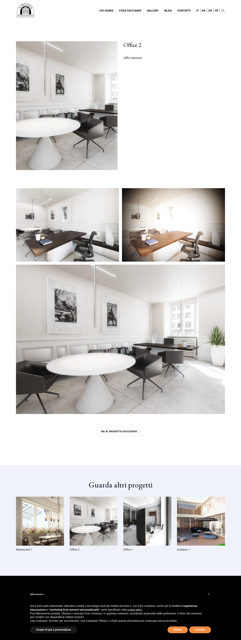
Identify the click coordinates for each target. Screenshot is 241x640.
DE (210, 10)
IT (197, 10)
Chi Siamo (106, 10)
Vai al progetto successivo (119, 431)
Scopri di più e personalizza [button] (53, 629)
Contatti (184, 10)
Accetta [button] (200, 629)
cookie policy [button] (134, 609)
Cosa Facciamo (130, 10)
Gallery (153, 10)
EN (203, 10)
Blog (168, 10)
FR (216, 10)
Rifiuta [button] (178, 629)
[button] (209, 594)
